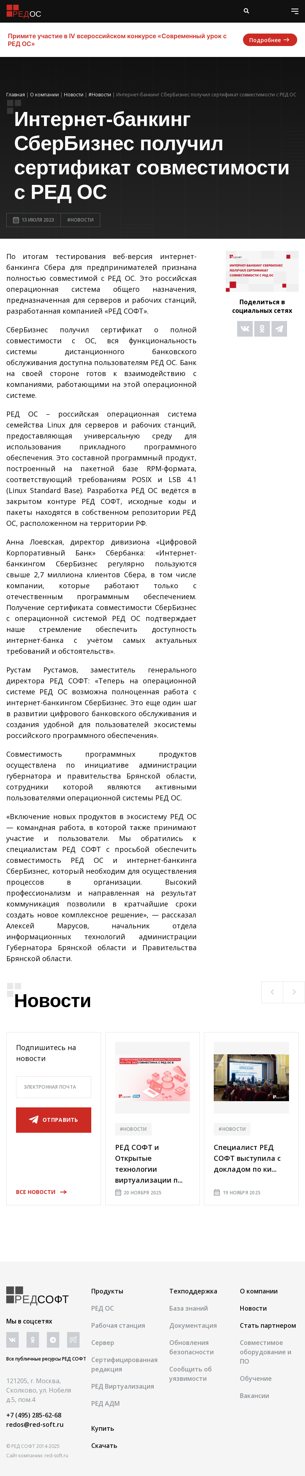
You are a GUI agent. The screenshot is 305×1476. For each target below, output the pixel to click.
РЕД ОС (102, 1308)
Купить (102, 1428)
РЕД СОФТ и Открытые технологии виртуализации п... (149, 1163)
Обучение (256, 1378)
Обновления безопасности (191, 1347)
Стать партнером (268, 1325)
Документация (193, 1325)
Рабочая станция (118, 1325)
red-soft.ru (56, 1455)
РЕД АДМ (105, 1403)
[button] (272, 992)
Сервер (102, 1342)
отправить (53, 1119)
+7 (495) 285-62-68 (33, 1415)
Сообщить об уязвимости (190, 1374)
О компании (259, 1291)
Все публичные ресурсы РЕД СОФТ (46, 1358)
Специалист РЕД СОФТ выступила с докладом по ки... (247, 1158)
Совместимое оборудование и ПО (265, 1352)
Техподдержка (193, 1291)
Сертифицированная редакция (124, 1364)
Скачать (104, 1445)
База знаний (188, 1308)
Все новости (39, 1192)
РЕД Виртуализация (122, 1386)
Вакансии (254, 1395)
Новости (253, 1308)
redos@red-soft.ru (35, 1424)
